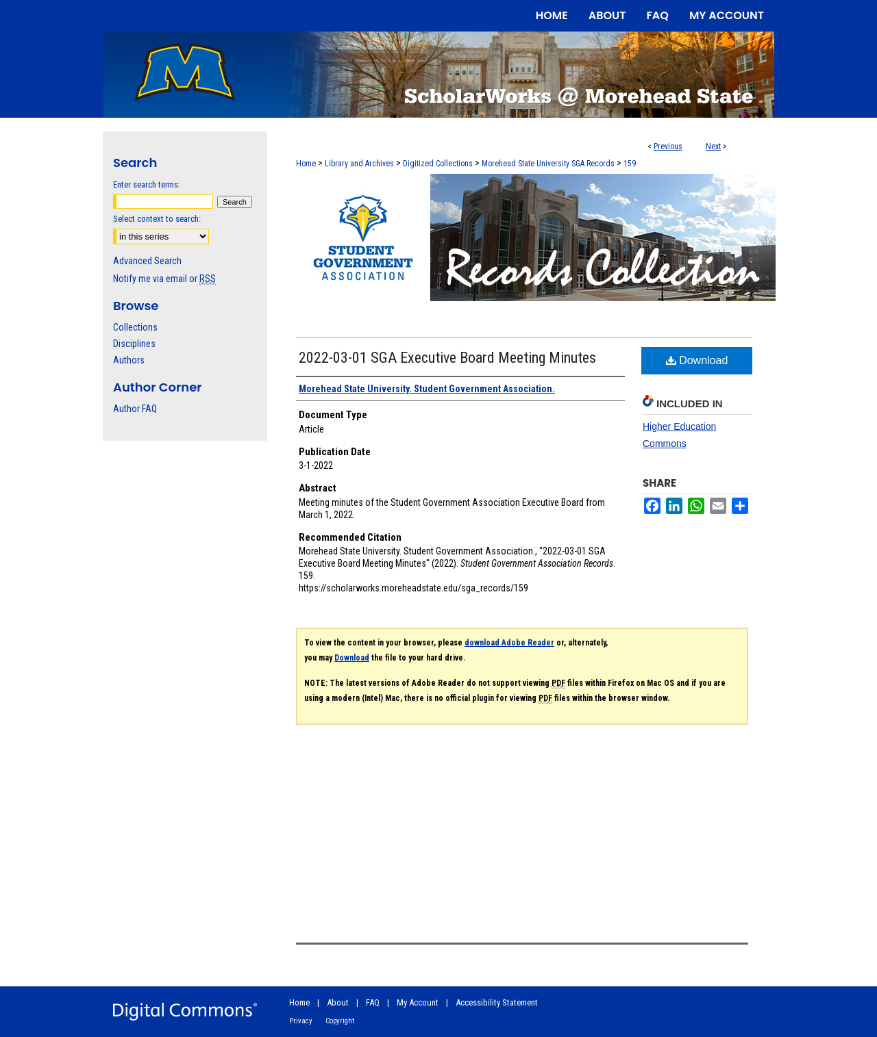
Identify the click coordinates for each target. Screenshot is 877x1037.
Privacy (300, 1020)
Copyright (339, 1020)
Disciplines (134, 343)
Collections (135, 327)
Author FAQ (135, 408)
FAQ (373, 1002)
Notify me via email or (164, 278)
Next (713, 146)
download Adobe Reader (509, 643)
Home (306, 163)
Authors (129, 360)
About (338, 1002)
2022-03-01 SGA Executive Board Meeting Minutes (447, 357)
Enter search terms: (146, 184)
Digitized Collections (438, 163)
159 (629, 163)
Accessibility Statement (497, 1002)
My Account (417, 1002)
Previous (668, 146)
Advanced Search (147, 260)
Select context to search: (157, 219)
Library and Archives (359, 163)
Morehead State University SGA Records (548, 163)
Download (697, 360)
